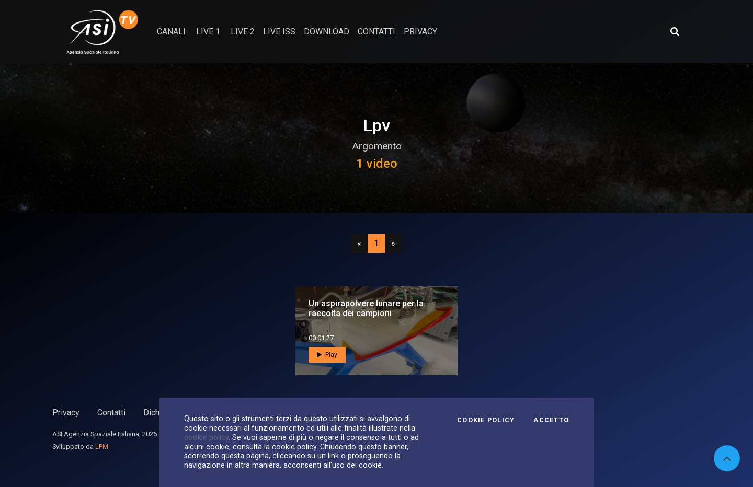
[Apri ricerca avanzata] (674, 31)
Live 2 (243, 32)
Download (326, 32)
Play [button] (327, 354)
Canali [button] (171, 32)
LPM (101, 446)
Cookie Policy (486, 420)
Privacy (65, 413)
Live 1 (208, 32)
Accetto (551, 420)
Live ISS (279, 32)
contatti (376, 32)
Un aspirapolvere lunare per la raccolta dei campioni (366, 308)
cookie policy (206, 437)
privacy (420, 32)
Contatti (111, 413)
